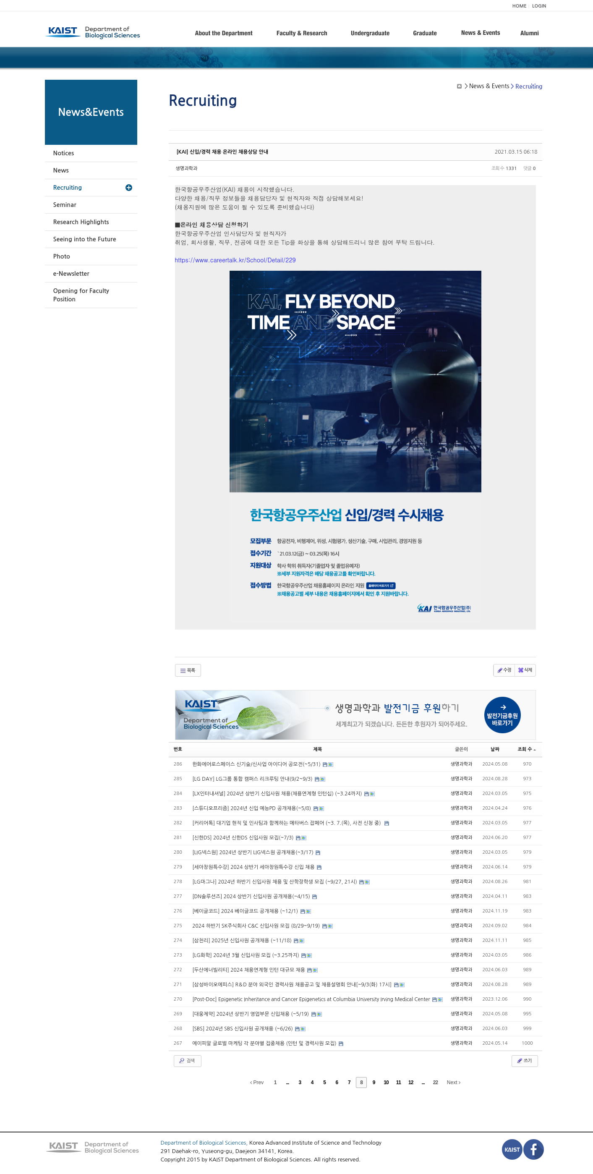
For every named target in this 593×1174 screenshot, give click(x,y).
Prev (257, 1082)
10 (386, 1082)
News (61, 170)
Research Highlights (81, 222)
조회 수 (526, 749)
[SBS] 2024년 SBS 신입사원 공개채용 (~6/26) (243, 1028)
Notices (63, 153)
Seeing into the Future (84, 239)
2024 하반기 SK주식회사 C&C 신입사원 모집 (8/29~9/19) (256, 925)
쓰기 (524, 1060)
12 (410, 1082)
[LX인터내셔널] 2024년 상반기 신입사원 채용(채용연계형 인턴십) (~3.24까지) (277, 793)
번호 (178, 749)
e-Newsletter (71, 274)
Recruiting (67, 188)
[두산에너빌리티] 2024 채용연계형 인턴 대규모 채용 (249, 970)
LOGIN (539, 6)
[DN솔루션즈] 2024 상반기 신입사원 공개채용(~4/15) (251, 896)
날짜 (495, 749)
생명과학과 (187, 168)
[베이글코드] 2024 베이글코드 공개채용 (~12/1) (245, 911)
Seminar (64, 205)
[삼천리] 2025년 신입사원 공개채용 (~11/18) (242, 940)
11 (398, 1082)
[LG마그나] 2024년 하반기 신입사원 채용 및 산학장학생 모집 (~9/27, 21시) (275, 881)
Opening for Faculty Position (81, 295)
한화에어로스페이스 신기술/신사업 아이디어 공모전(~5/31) (257, 764)
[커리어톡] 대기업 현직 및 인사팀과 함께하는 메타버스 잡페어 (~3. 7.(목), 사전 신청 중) (288, 823)
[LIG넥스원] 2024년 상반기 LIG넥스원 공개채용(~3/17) (253, 852)
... (287, 1082)
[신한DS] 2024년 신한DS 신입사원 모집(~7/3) (243, 837)
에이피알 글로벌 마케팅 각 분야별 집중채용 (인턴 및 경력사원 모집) (265, 1043)
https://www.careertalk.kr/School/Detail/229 (235, 260)
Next (453, 1082)
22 (435, 1082)
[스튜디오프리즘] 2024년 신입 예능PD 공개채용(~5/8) (252, 808)
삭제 (524, 670)
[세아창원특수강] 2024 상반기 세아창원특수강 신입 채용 (254, 867)
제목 (317, 749)
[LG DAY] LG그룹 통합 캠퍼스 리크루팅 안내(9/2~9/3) (253, 779)
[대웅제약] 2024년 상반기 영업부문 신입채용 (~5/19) (251, 1014)
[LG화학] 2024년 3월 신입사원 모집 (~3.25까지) (246, 955)
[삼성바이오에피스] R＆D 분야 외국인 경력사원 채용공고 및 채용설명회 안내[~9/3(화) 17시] (292, 984)
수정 (503, 670)
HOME (519, 6)
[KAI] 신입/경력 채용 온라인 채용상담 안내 (223, 151)
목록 (187, 671)
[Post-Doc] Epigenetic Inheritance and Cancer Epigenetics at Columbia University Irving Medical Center (311, 999)
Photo (61, 256)
